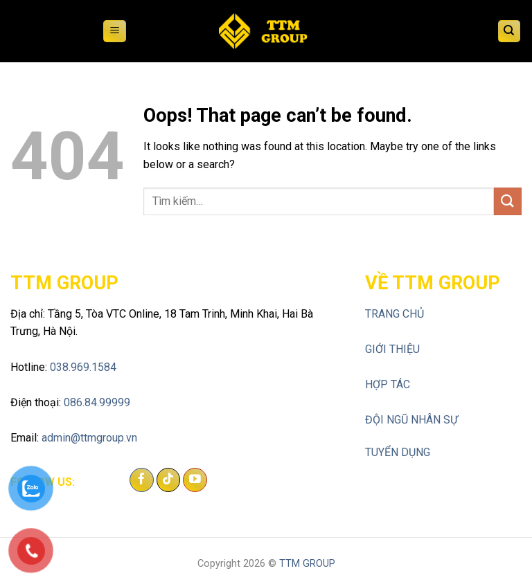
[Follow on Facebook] (142, 480)
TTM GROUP (307, 564)
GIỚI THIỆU (392, 349)
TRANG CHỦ (394, 313)
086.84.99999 (97, 402)
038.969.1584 (83, 367)
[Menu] (114, 31)
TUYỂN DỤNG (397, 452)
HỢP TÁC (387, 384)
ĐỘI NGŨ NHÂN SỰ (411, 419)
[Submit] (508, 201)
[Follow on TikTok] (169, 480)
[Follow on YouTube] (195, 480)
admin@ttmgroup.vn (89, 437)
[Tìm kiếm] (509, 31)
